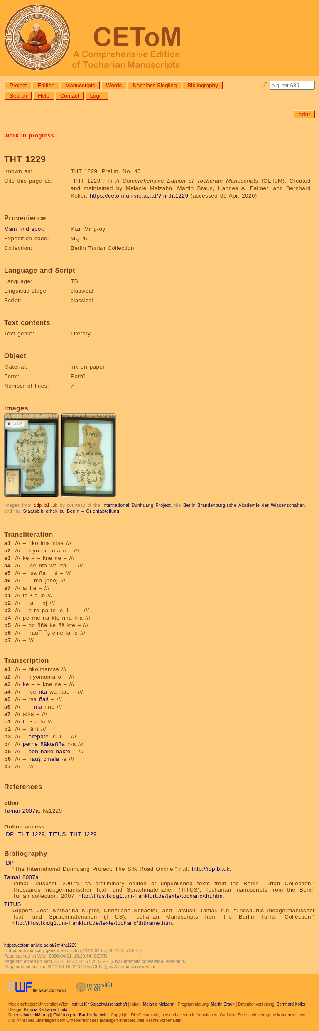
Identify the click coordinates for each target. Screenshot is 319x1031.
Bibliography (202, 85)
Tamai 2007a (21, 810)
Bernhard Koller (291, 1004)
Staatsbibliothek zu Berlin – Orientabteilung (71, 510)
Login (97, 96)
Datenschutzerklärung (28, 1014)
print (304, 114)
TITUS (57, 834)
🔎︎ (264, 85)
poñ (34, 751)
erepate (39, 736)
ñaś (44, 699)
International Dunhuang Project (136, 505)
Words (114, 85)
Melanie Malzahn (158, 1004)
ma (38, 706)
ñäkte (63, 751)
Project (18, 85)
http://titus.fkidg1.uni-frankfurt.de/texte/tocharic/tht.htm (151, 895)
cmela (51, 758)
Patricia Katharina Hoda (46, 1009)
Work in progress (29, 135)
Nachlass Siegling (155, 85)
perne (30, 743)
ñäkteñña (52, 743)
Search (18, 96)
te (25, 721)
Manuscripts (80, 85)
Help (43, 96)
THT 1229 (31, 834)
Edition (45, 85)
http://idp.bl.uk (211, 868)
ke (26, 684)
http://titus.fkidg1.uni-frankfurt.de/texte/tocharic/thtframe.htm (92, 922)
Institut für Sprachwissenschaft (99, 1004)
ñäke (47, 751)
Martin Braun (223, 1004)
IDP (9, 834)
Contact (69, 96)
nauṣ (35, 758)
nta (43, 691)
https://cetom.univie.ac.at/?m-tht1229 (139, 196)
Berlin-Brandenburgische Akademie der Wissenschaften (244, 505)
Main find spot (23, 229)
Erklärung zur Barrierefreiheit (79, 1014)
